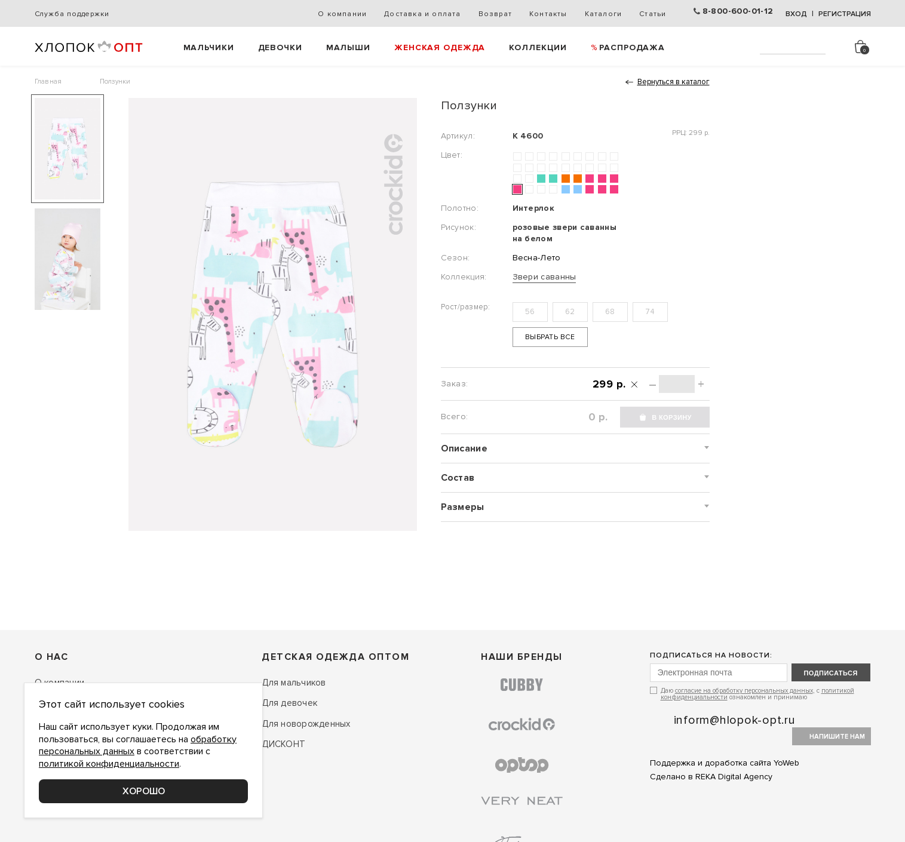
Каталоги (603, 14)
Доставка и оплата (422, 14)
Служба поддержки (72, 14)
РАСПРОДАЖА (632, 47)
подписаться (831, 673)
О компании (342, 14)
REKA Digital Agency (733, 777)
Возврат (495, 14)
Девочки (280, 47)
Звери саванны (544, 277)
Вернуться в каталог (673, 82)
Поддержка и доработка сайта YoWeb (724, 763)
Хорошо (143, 791)
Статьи (652, 14)
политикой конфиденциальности (109, 764)
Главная (48, 81)
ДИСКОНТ (283, 744)
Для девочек (289, 702)
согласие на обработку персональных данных (744, 691)
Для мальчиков (294, 682)
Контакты (548, 14)
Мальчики (208, 47)
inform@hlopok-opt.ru (735, 720)
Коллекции (538, 47)
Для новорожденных (306, 723)
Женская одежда (439, 47)
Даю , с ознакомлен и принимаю (757, 693)
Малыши (348, 47)
